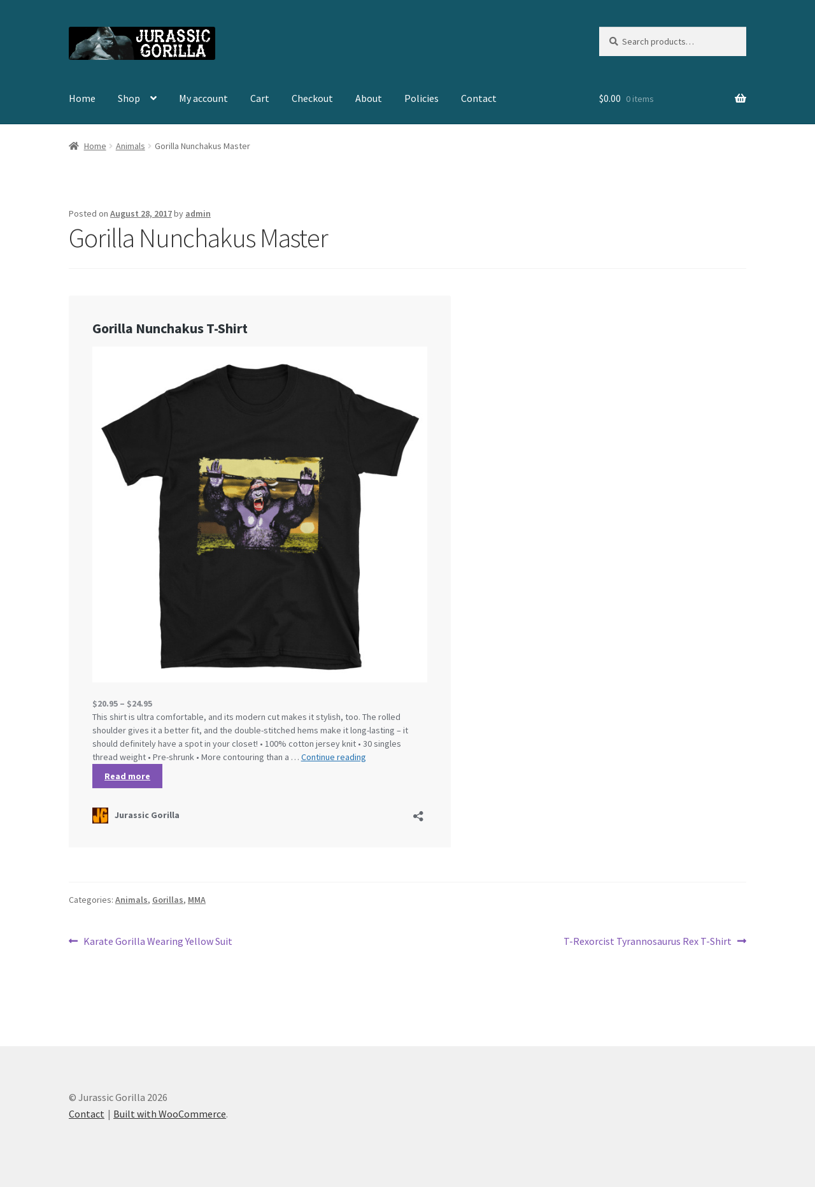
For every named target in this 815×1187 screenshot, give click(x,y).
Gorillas (167, 899)
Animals (130, 146)
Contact (479, 98)
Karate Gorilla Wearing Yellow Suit (157, 941)
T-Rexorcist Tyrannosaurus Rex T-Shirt (647, 941)
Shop (129, 98)
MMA (197, 899)
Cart (259, 98)
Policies (421, 98)
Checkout (312, 98)
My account (203, 98)
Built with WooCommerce (169, 1113)
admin (198, 213)
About (368, 98)
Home (82, 98)
